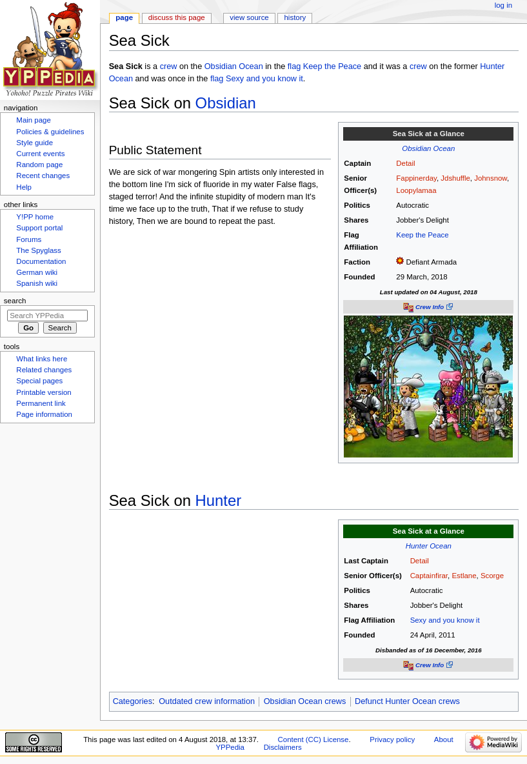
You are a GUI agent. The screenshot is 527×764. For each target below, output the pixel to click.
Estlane (464, 575)
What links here (41, 359)
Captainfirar (429, 575)
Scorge (492, 575)
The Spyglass (38, 250)
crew (168, 66)
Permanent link (40, 403)
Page (124, 17)
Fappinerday (416, 178)
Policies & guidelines (50, 132)
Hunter (218, 500)
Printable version (43, 392)
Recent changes (43, 175)
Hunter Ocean (429, 546)
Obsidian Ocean (233, 66)
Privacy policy (392, 739)
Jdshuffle (455, 178)
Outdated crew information (207, 701)
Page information (44, 414)
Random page (39, 164)
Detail (405, 163)
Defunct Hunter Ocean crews (407, 701)
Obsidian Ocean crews (305, 701)
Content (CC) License (313, 739)
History (295, 17)
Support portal (39, 228)
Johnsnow (490, 178)
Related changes (44, 370)
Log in (503, 5)
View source (249, 17)
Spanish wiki (36, 283)
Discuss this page (176, 17)
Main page (33, 120)
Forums (28, 239)
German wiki (36, 272)
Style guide (34, 142)
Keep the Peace (332, 66)
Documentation (41, 261)
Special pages (39, 381)
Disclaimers (283, 747)
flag (294, 66)
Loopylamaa (416, 190)
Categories (132, 701)
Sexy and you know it (264, 78)
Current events (40, 153)
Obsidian (225, 103)
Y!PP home (35, 217)
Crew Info (429, 306)
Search (15, 301)
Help (24, 187)
